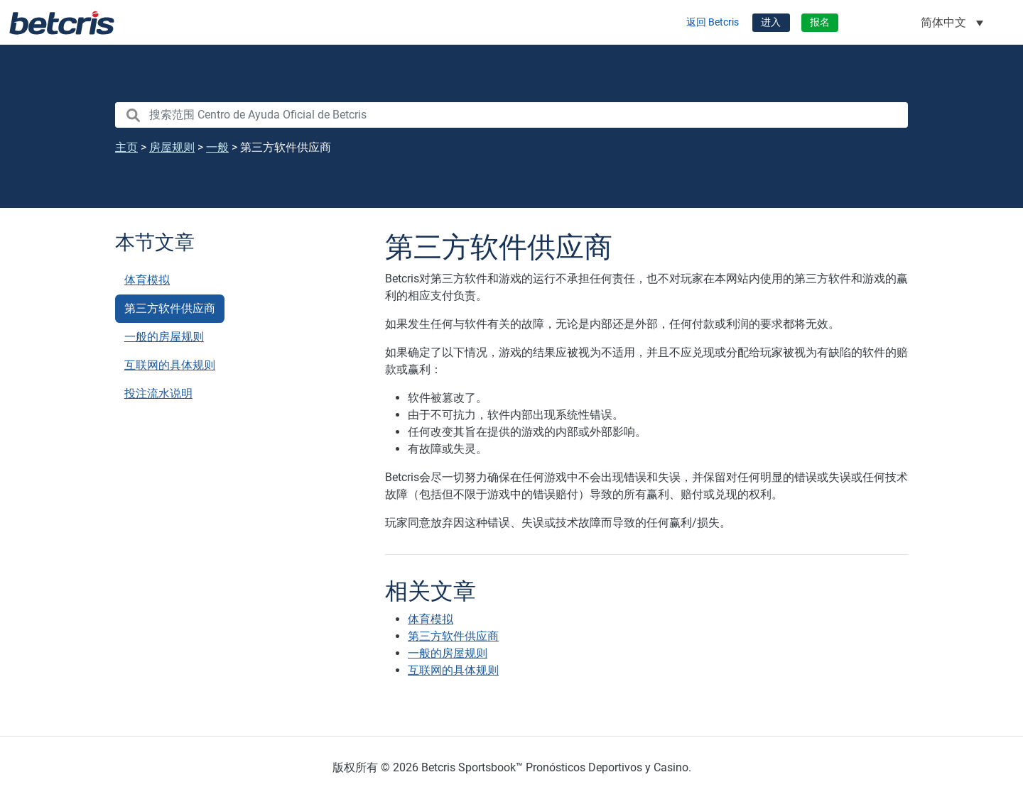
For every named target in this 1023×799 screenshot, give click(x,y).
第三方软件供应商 (169, 308)
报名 (820, 22)
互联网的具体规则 (169, 365)
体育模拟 (147, 280)
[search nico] (511, 115)
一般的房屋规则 (164, 336)
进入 (771, 22)
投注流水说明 (158, 393)
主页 (126, 147)
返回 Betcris (712, 22)
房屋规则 (172, 147)
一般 (217, 147)
